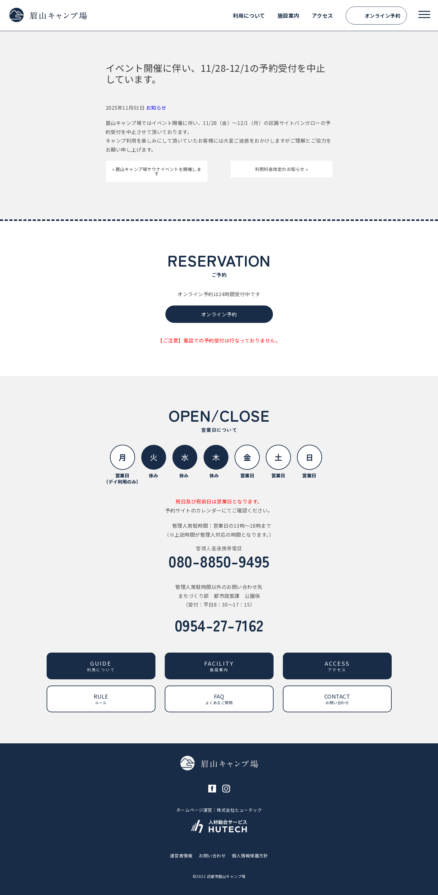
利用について (249, 15)
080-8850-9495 (219, 560)
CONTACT (337, 698)
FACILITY (219, 665)
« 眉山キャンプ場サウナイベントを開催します (156, 171)
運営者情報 (181, 855)
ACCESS (337, 665)
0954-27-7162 (219, 624)
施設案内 (288, 15)
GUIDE (101, 665)
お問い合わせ (212, 855)
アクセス (322, 15)
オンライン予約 (383, 15)
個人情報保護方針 (250, 855)
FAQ (219, 698)
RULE (101, 698)
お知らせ (156, 107)
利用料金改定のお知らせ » (281, 169)
